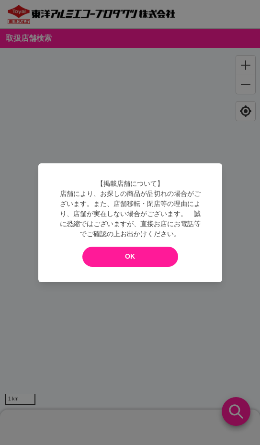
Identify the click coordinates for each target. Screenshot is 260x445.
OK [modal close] (130, 256)
